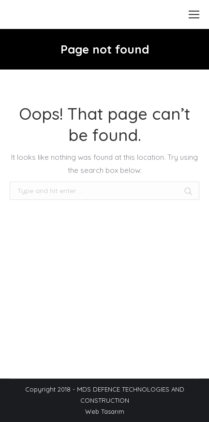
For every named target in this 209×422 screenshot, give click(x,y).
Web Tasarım (104, 411)
